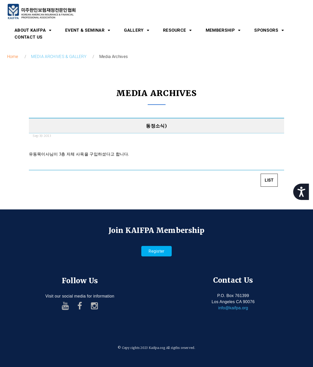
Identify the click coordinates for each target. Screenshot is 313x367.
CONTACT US (28, 37)
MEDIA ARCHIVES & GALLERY (58, 56)
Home (12, 56)
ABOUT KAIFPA (30, 30)
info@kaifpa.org (233, 308)
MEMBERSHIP (220, 30)
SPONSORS (266, 30)
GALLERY (133, 30)
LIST (269, 181)
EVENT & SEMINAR (85, 30)
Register (156, 251)
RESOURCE (174, 30)
